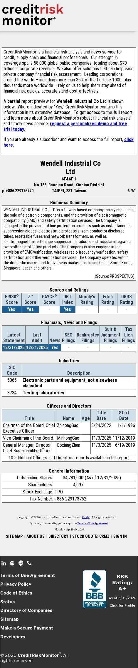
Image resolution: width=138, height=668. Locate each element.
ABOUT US (35, 536)
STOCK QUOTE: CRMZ (91, 536)
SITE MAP (14, 536)
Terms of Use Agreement (93, 524)
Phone (29, 563)
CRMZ (86, 517)
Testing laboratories (43, 393)
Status (7, 602)
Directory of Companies (26, 610)
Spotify (13, 563)
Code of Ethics (16, 593)
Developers (12, 636)
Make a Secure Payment (26, 628)
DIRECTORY (58, 536)
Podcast (21, 563)
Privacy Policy (15, 584)
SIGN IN (120, 536)
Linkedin (4, 563)
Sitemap (9, 619)
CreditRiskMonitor (38, 655)
